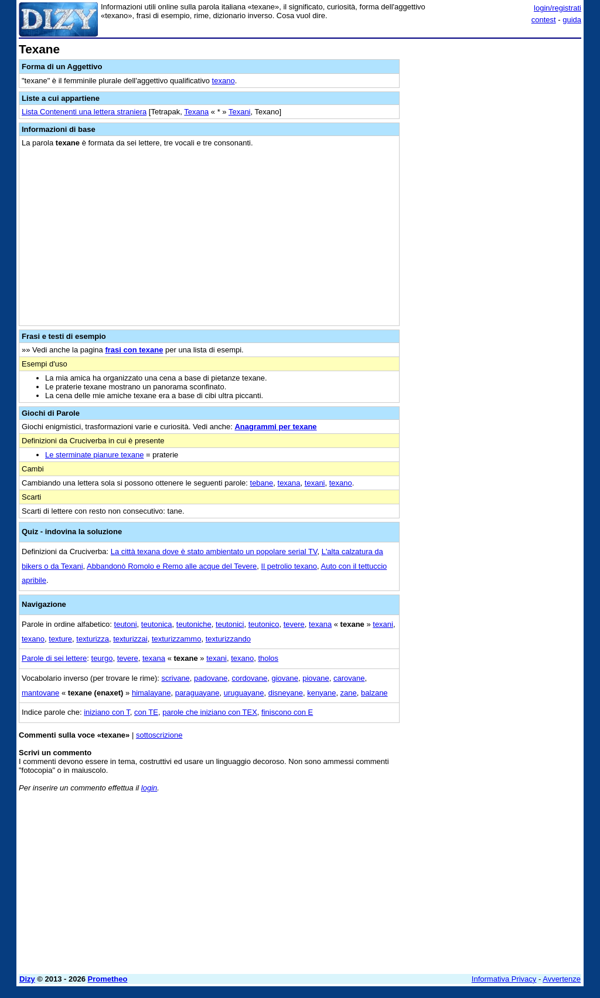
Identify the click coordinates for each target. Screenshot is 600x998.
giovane (284, 678)
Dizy (27, 979)
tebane (262, 482)
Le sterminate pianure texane (94, 454)
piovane (315, 678)
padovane (210, 678)
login (149, 787)
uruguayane (244, 692)
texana (289, 482)
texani (315, 482)
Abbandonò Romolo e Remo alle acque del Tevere (172, 566)
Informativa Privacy (504, 979)
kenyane (321, 692)
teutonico (263, 624)
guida (571, 19)
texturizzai (130, 638)
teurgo (102, 658)
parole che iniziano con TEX (209, 712)
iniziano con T (107, 712)
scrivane (175, 678)
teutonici (230, 624)
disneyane (285, 692)
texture (60, 638)
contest (543, 19)
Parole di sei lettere (54, 658)
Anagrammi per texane (275, 426)
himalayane (151, 692)
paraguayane (197, 692)
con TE (146, 712)
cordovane (249, 678)
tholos (268, 658)
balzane (374, 692)
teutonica (156, 624)
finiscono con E (287, 712)
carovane (348, 678)
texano (223, 80)
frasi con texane (134, 349)
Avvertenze (562, 979)
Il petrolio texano (289, 566)
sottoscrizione (159, 735)
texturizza (92, 638)
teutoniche (194, 624)
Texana (196, 111)
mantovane (40, 692)
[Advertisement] (493, 116)
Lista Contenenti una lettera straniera (84, 111)
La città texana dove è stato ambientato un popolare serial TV (214, 551)
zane (348, 692)
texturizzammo (177, 638)
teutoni (125, 624)
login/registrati (557, 8)
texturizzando (228, 638)
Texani (240, 111)
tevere (294, 624)
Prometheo (108, 979)
